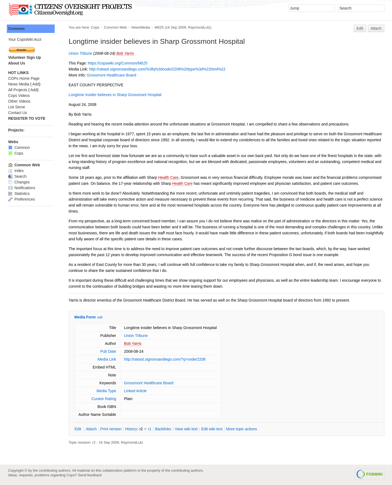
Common (16, 28)
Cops (95, 27)
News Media (18, 84)
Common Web (115, 27)
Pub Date (108, 351)
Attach (376, 28)
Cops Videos (19, 95)
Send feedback (90, 475)
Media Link (107, 359)
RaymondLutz (199, 27)
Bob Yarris (125, 53)
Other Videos (19, 101)
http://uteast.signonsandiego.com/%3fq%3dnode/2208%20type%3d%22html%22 (157, 69)
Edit (360, 28)
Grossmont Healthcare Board (111, 75)
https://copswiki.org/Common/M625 (118, 63)
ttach (91, 429)
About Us (16, 63)
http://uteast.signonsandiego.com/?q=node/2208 (165, 359)
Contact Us (17, 112)
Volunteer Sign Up (24, 57)
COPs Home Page (23, 78)
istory (131, 429)
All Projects (17, 90)
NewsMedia (140, 27)
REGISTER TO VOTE (26, 118)
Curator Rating (103, 399)
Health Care (168, 177)
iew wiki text (186, 429)
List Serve (16, 107)
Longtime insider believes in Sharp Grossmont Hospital (115, 95)
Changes (19, 182)
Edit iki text (211, 429)
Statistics (19, 193)
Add (35, 84)
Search (17, 176)
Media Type (106, 391)
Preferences (21, 199)
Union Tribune (80, 53)
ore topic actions (241, 429)
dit (78, 429)
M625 (159, 27)
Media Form (85, 317)
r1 (149, 429)
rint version (111, 429)
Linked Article (135, 391)
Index (16, 170)
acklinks (163, 429)
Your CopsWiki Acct (24, 39)
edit (99, 317)
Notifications (21, 188)
